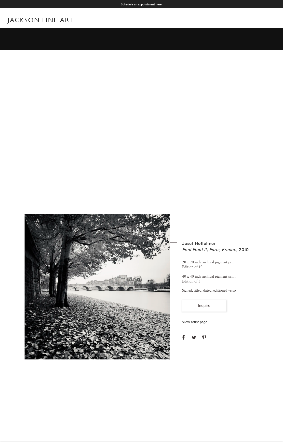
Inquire (204, 305)
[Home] (40, 21)
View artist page (194, 322)
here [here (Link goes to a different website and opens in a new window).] (159, 4)
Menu (271, 20)
